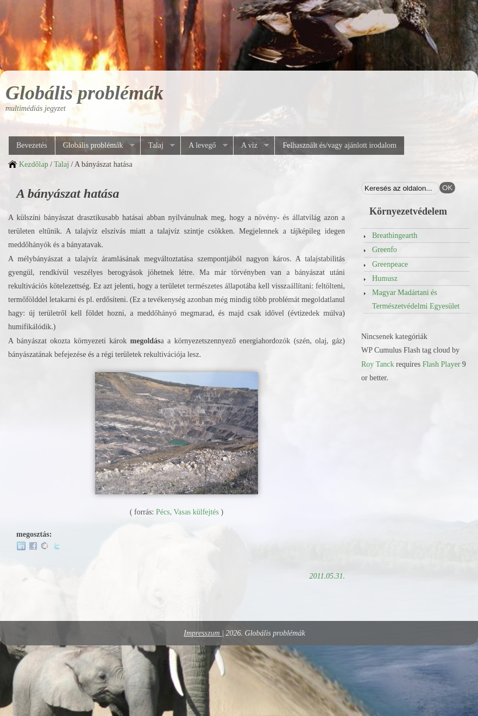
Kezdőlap (33, 164)
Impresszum (203, 633)
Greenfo (384, 250)
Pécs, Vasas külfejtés (187, 512)
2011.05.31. (327, 576)
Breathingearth (394, 235)
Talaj (157, 145)
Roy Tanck (377, 364)
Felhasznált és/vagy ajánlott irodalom (339, 145)
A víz (251, 145)
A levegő (203, 145)
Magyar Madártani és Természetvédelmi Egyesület (416, 299)
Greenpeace (390, 264)
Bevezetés (31, 145)
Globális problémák (84, 93)
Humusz (385, 278)
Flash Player (442, 364)
